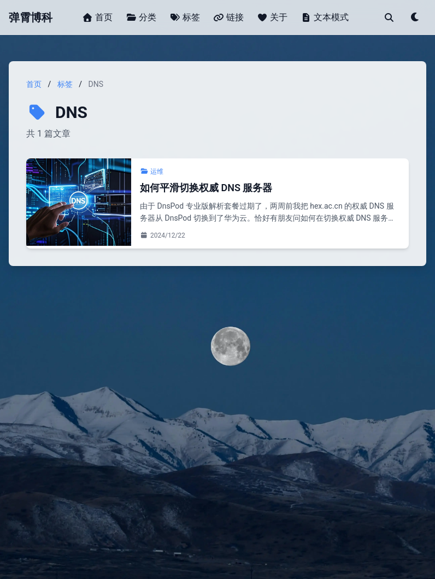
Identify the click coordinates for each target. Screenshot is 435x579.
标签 (65, 84)
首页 (34, 84)
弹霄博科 (30, 17)
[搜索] (389, 17)
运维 (151, 171)
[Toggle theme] (415, 17)
